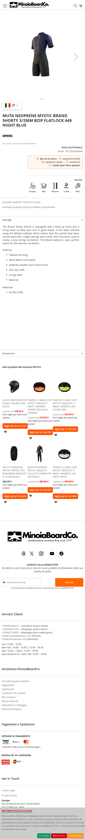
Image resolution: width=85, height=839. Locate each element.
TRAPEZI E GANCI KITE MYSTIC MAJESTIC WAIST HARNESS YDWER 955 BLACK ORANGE (40, 406)
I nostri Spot (8, 790)
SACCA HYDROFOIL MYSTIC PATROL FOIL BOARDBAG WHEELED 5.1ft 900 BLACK (14, 472)
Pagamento (8, 685)
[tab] (42, 219)
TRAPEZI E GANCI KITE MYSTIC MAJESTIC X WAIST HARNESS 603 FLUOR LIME (65, 404)
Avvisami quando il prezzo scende (21, 202)
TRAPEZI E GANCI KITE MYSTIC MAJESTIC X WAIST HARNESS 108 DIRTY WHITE (65, 472)
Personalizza (75, 835)
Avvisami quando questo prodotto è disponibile (28, 207)
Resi (77, 187)
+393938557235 (10, 629)
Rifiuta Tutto (59, 835)
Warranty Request (12, 709)
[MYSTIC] (7, 140)
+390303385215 (10, 625)
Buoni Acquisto (10, 701)
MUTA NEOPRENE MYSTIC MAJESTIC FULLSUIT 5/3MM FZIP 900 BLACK (39, 472)
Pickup (32, 187)
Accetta (45, 835)
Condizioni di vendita (13, 693)
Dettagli (6, 219)
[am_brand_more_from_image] (14, 396)
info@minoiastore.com (14, 639)
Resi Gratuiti (8, 697)
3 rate (66, 187)
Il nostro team (9, 795)
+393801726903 (10, 632)
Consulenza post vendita (15, 681)
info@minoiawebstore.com (16, 635)
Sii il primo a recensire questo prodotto (19, 143)
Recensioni (8, 353)
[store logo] (29, 5)
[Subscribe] (69, 582)
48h (43, 187)
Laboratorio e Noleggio (14, 705)
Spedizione (8, 689)
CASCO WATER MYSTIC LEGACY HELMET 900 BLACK (14, 403)
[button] (76, 56)
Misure (55, 187)
